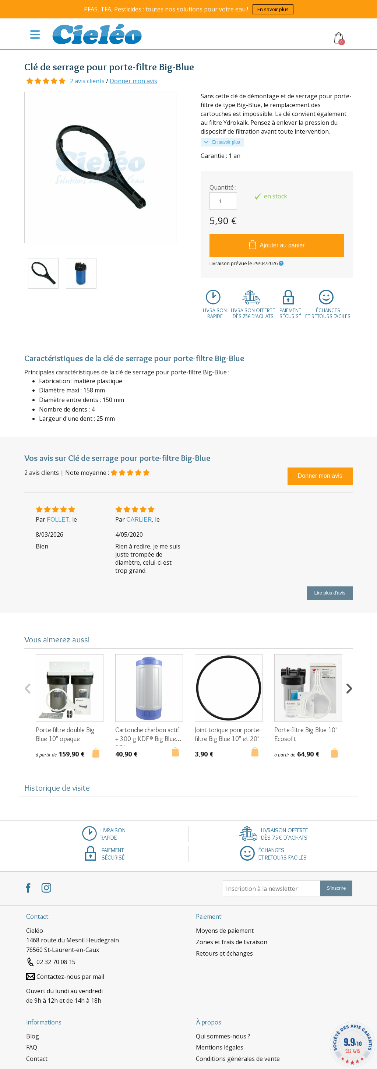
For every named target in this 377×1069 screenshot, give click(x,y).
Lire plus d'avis (329, 593)
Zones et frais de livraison (231, 942)
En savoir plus (273, 9)
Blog (32, 1036)
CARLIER (139, 519)
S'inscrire (336, 888)
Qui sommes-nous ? (223, 1036)
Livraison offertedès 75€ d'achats (253, 313)
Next (349, 687)
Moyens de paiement (225, 931)
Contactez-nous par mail (70, 977)
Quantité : (222, 187)
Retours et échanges (224, 953)
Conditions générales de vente (238, 1059)
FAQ (31, 1047)
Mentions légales (219, 1047)
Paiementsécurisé (290, 313)
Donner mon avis (133, 81)
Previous (28, 687)
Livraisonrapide (215, 313)
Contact (36, 1059)
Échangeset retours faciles (327, 313)
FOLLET (58, 519)
